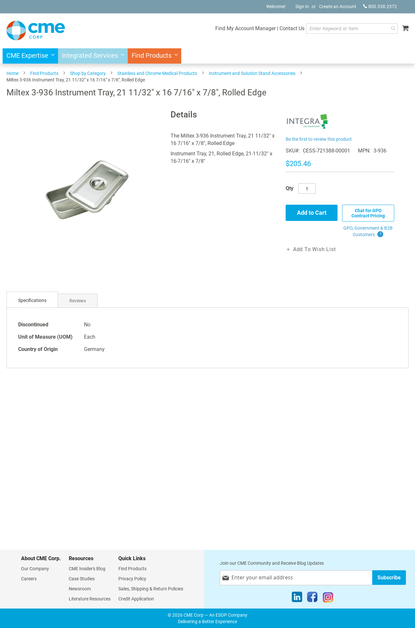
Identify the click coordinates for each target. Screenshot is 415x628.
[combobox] (352, 28)
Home (12, 73)
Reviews (77, 300)
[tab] (32, 301)
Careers (29, 578)
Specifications (32, 300)
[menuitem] (29, 56)
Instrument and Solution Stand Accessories (252, 73)
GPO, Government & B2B (368, 231)
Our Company (35, 568)
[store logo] (35, 30)
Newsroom (80, 588)
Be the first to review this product (319, 139)
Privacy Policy (132, 578)
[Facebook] (312, 598)
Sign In (302, 6)
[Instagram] (328, 598)
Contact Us (291, 28)
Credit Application (136, 598)
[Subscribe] (389, 577)
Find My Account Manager (245, 28)
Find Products (44, 73)
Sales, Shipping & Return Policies (150, 588)
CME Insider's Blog (87, 568)
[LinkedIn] (297, 598)
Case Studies (82, 578)
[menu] (207, 56)
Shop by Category (88, 73)
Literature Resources (90, 598)
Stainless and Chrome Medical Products (157, 73)
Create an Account (337, 6)
